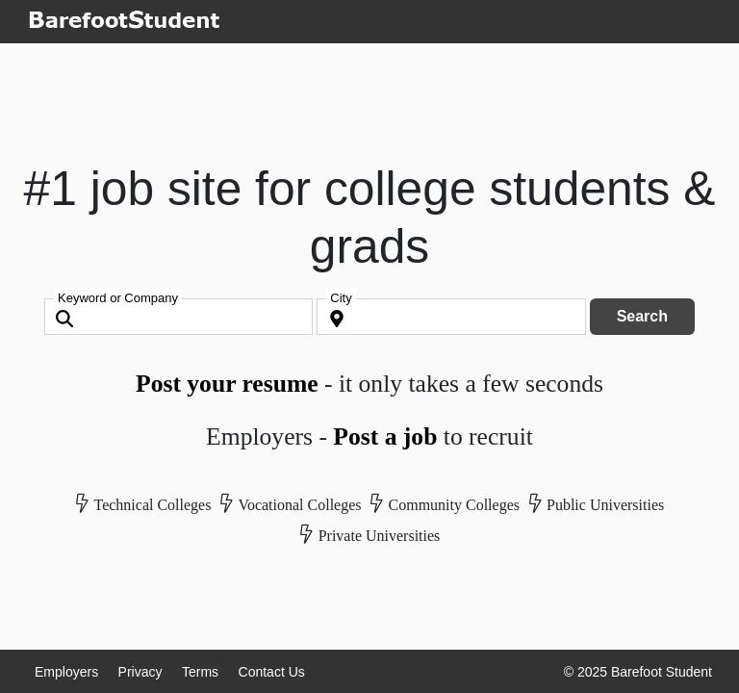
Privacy (140, 672)
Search (642, 316)
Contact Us (272, 672)
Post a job (385, 436)
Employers (66, 672)
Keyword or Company (118, 298)
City (340, 298)
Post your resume (227, 384)
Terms (200, 672)
